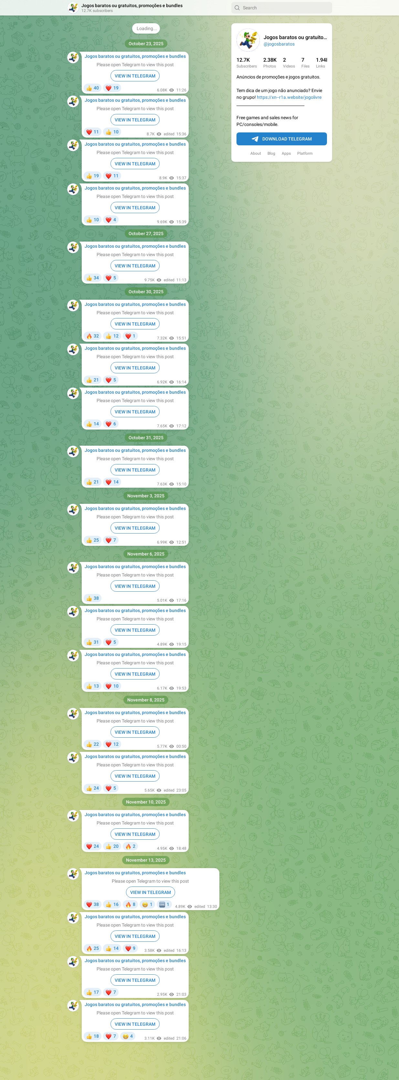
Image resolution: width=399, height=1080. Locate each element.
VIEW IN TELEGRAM (135, 75)
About (255, 153)
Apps (286, 153)
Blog (271, 153)
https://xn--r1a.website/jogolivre (289, 97)
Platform (305, 153)
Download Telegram (282, 139)
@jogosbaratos (279, 44)
